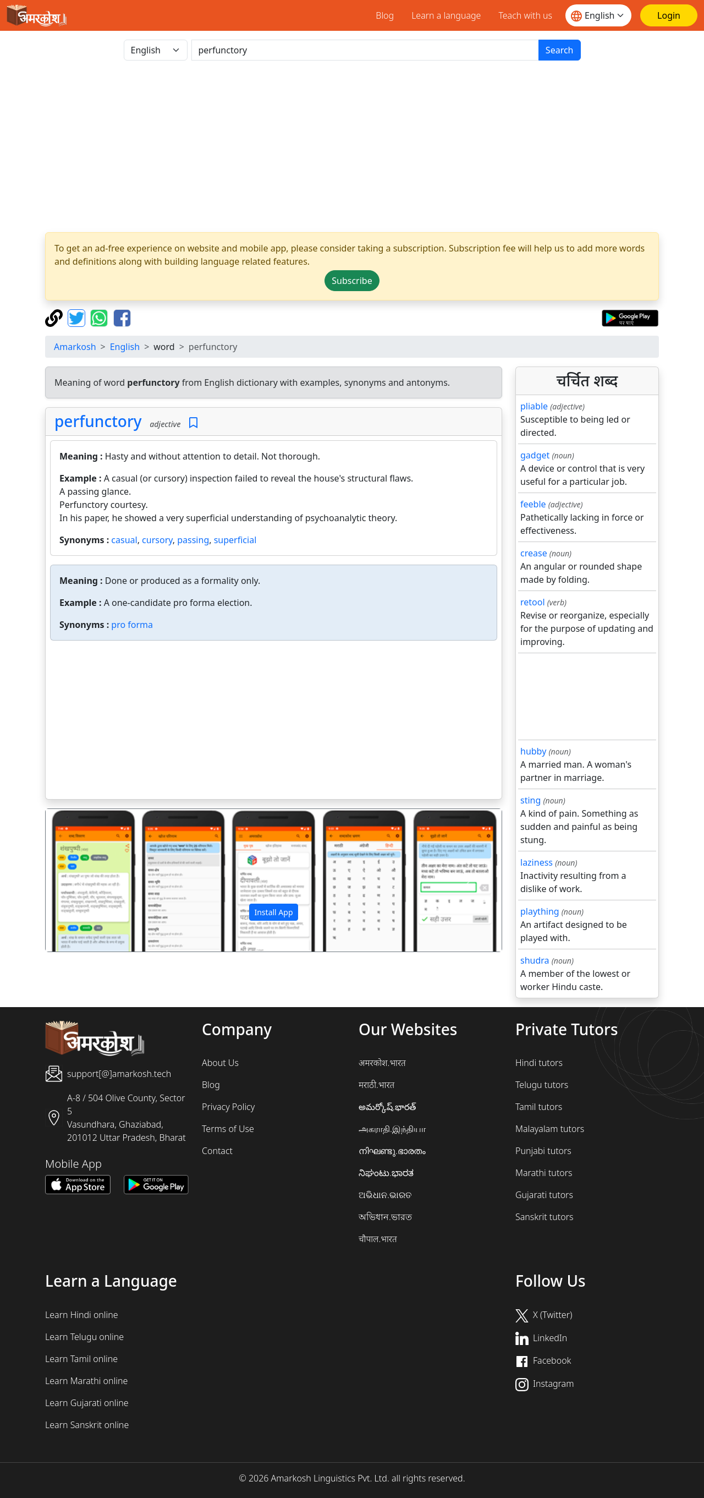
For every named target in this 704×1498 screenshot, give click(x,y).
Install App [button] (273, 912)
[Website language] (598, 15)
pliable (534, 406)
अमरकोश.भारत (382, 1063)
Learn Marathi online (86, 1381)
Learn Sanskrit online (87, 1425)
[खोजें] (365, 50)
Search (560, 50)
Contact (217, 1151)
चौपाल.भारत (378, 1239)
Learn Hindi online (81, 1315)
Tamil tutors (538, 1107)
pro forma (132, 625)
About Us (220, 1063)
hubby (533, 751)
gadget (534, 455)
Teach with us (525, 15)
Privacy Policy (228, 1107)
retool (532, 602)
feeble (533, 504)
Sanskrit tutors (544, 1217)
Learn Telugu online (84, 1337)
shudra (534, 960)
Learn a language (446, 15)
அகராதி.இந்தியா (392, 1129)
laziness (536, 862)
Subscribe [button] (352, 281)
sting (530, 800)
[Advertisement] (352, 146)
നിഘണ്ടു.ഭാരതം (392, 1151)
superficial (235, 540)
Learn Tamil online (81, 1359)
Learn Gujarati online (87, 1403)
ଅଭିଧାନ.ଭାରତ (385, 1195)
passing (193, 540)
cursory (157, 540)
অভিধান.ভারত (385, 1217)
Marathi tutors (544, 1173)
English (125, 347)
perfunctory (98, 421)
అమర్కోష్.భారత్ (387, 1107)
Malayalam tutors (549, 1129)
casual (124, 540)
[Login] (668, 15)
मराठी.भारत (376, 1085)
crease (533, 553)
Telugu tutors (541, 1085)
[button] (80, 880)
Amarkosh (75, 347)
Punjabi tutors (543, 1151)
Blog (385, 15)
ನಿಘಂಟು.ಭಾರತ (386, 1173)
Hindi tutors (539, 1063)
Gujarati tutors (544, 1195)
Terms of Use (228, 1129)
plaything (539, 911)
